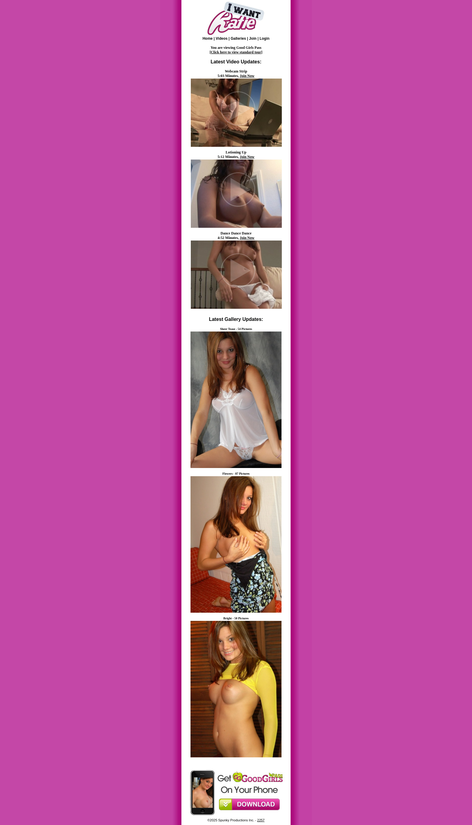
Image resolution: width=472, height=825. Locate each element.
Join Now (247, 76)
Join (253, 38)
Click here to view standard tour (236, 52)
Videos (222, 38)
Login (265, 38)
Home (208, 38)
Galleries (238, 38)
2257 (261, 820)
